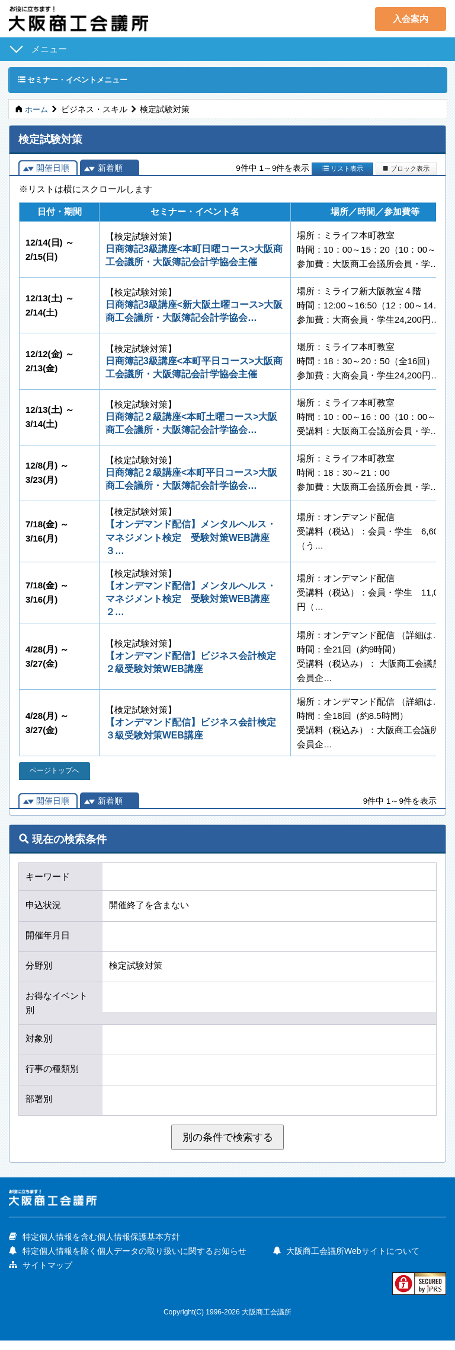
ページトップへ (55, 779)
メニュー (49, 49)
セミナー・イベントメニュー (77, 80)
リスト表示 (342, 169)
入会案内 (410, 19)
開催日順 (52, 168)
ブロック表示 (406, 169)
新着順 (110, 168)
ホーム (37, 110)
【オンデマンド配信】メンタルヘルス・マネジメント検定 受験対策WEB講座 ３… (192, 543)
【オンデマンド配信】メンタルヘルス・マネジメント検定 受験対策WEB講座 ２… (192, 606)
